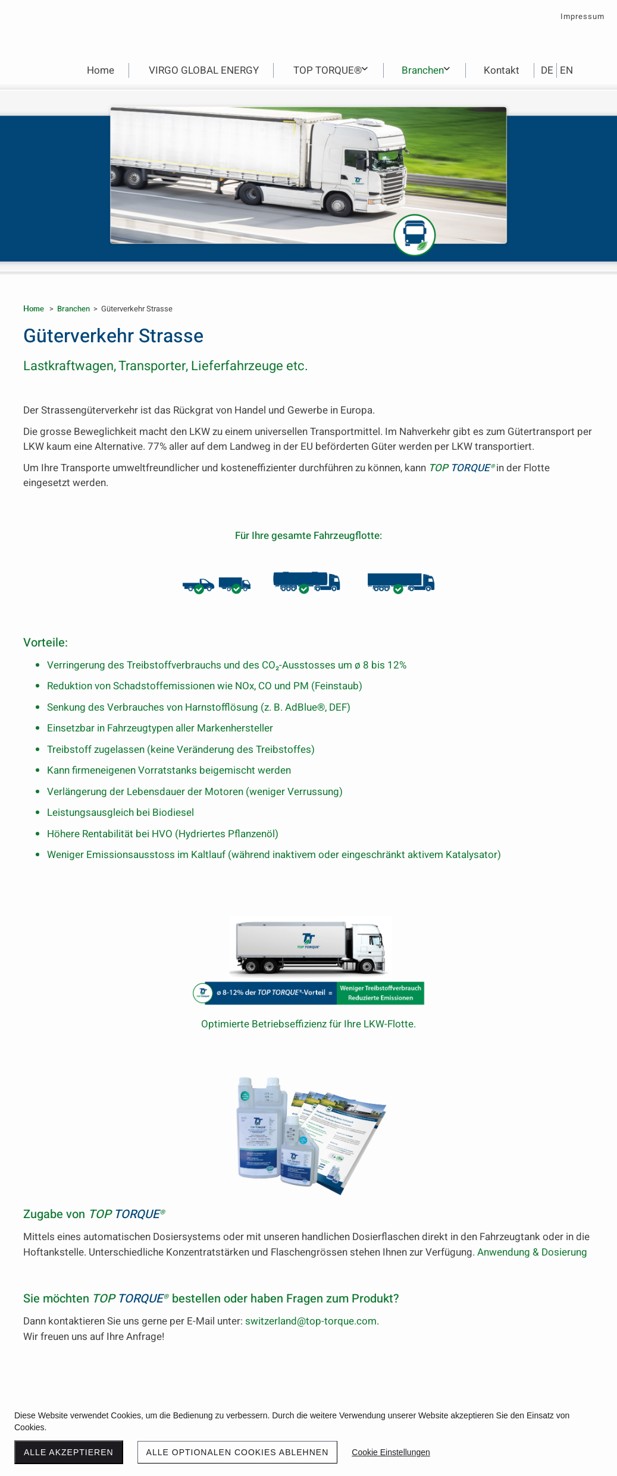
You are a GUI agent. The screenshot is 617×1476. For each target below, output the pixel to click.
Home (33, 308)
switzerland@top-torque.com (311, 1321)
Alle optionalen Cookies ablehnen (237, 1452)
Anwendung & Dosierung (532, 1252)
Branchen (73, 308)
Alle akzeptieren (69, 1452)
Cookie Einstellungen (391, 1452)
